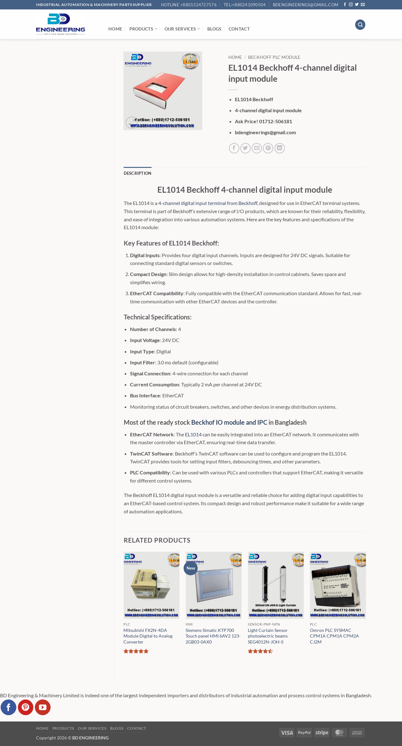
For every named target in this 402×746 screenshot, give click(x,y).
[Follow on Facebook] (345, 5)
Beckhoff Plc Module (274, 57)
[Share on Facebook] (234, 148)
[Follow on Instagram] (351, 5)
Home (115, 28)
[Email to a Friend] (257, 148)
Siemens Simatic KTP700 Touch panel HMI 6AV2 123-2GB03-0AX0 (213, 635)
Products (143, 29)
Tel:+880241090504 (245, 4)
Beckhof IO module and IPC (229, 422)
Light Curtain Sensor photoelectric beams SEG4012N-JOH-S (268, 635)
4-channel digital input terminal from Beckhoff (207, 203)
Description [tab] (138, 173)
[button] (132, 123)
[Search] (360, 24)
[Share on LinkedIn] (279, 148)
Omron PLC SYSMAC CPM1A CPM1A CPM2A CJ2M (334, 635)
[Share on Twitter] (245, 148)
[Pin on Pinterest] (268, 148)
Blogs (214, 28)
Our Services (182, 29)
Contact (239, 28)
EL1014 (193, 434)
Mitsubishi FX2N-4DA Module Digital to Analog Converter (147, 635)
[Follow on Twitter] (357, 5)
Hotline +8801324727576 (189, 4)
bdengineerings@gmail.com (305, 4)
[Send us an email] (363, 5)
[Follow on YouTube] (43, 707)
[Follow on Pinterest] (26, 707)
